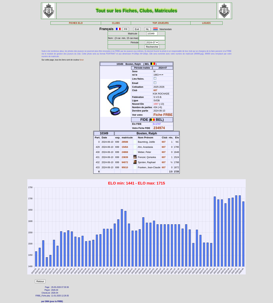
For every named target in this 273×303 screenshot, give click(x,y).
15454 (124, 147)
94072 (124, 162)
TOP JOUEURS (160, 23)
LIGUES (206, 23)
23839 (124, 157)
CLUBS (116, 23)
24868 (124, 152)
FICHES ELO (76, 23)
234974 (159, 128)
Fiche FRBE (163, 115)
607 (155, 90)
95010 (124, 167)
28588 (124, 142)
